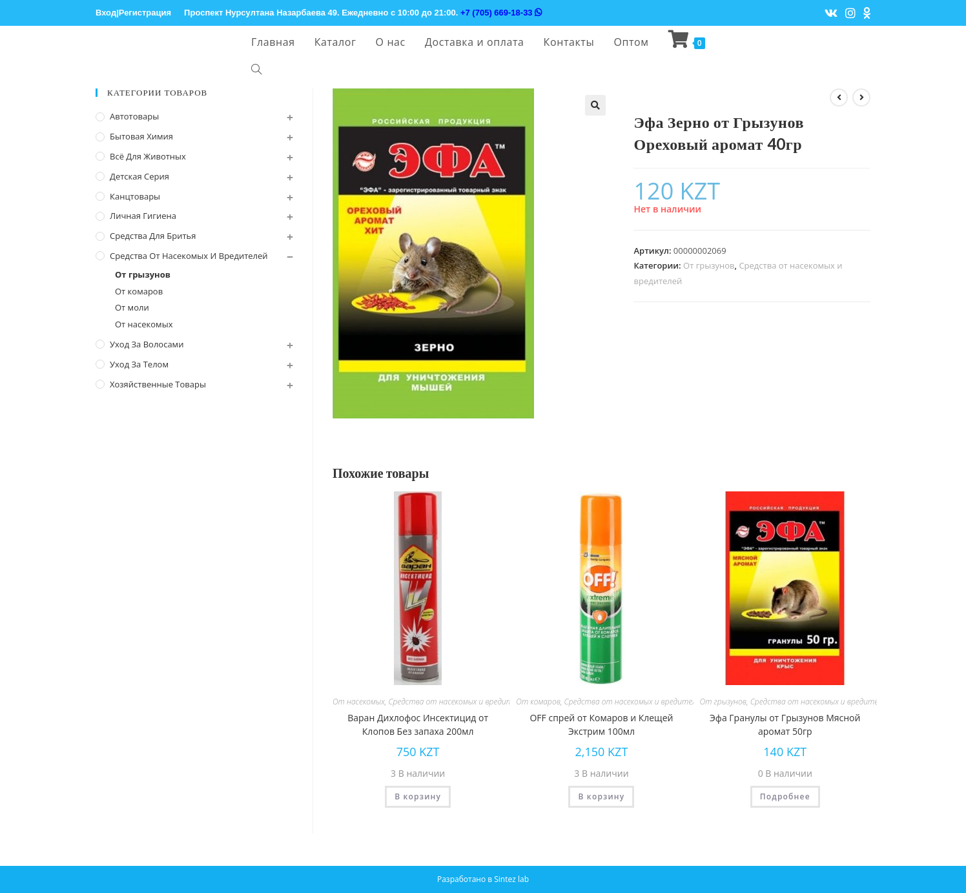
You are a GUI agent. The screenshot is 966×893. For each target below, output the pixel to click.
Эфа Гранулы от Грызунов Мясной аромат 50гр (785, 724)
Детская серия (139, 176)
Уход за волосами (146, 344)
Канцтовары (135, 196)
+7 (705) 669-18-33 (501, 12)
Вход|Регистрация (133, 12)
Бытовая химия (141, 136)
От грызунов (708, 265)
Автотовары (134, 116)
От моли (132, 307)
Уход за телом (139, 364)
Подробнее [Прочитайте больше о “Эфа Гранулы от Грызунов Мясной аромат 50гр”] (785, 796)
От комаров (538, 701)
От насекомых (359, 701)
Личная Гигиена (143, 215)
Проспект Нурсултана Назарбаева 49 (260, 12)
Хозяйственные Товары (158, 384)
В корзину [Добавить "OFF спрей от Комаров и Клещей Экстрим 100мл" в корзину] (601, 796)
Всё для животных (148, 156)
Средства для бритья (153, 235)
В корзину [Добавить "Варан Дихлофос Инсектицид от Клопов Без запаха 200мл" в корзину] (418, 796)
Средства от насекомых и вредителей (458, 701)
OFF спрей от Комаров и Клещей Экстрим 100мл (601, 724)
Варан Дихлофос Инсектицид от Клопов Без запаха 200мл (417, 724)
